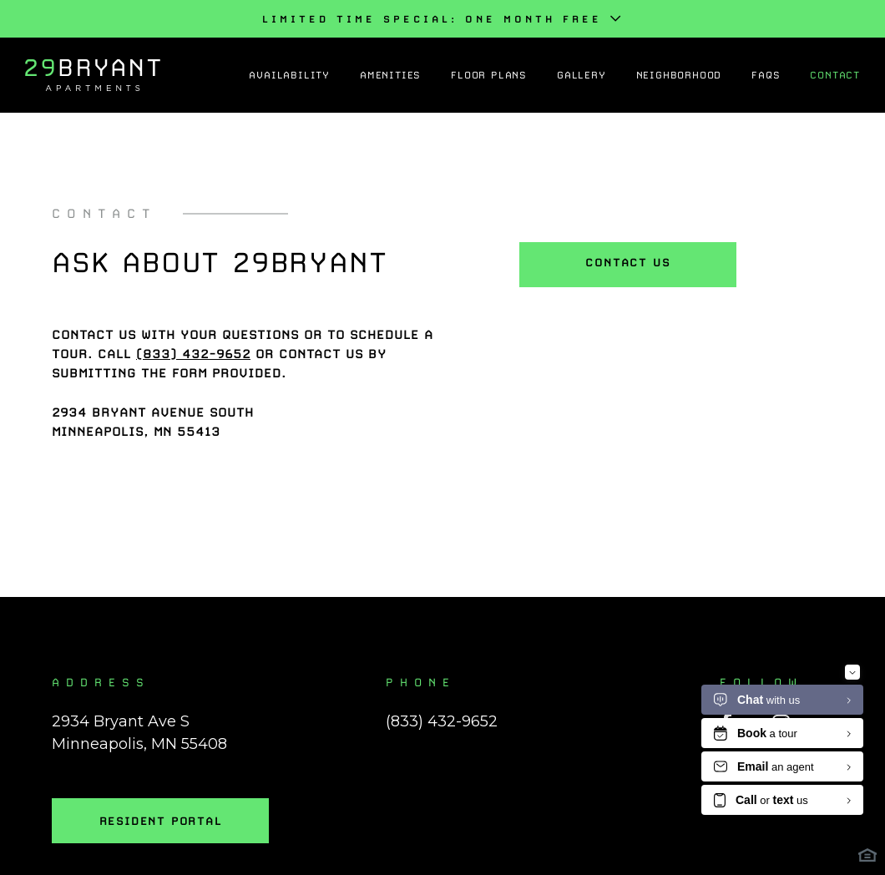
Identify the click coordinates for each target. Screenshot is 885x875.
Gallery (581, 75)
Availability (289, 75)
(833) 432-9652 (442, 721)
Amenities (390, 75)
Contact (835, 75)
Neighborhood (679, 75)
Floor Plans (489, 75)
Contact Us (627, 262)
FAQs (765, 75)
